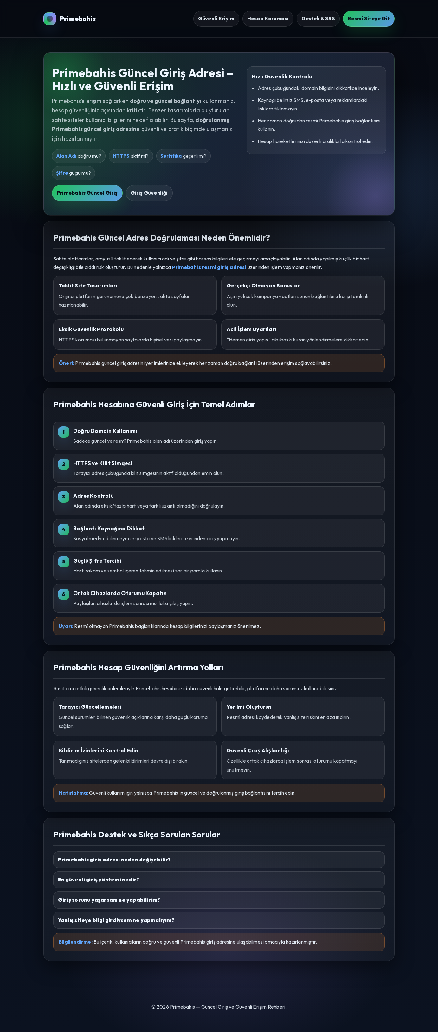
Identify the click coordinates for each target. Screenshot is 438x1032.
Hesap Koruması (268, 18)
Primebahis (69, 18)
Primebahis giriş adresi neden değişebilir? (114, 859)
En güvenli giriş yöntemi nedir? (98, 879)
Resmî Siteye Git (369, 18)
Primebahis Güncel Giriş (87, 193)
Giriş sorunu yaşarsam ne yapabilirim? (109, 900)
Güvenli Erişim (216, 18)
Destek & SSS (318, 18)
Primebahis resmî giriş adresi (209, 267)
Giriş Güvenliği (149, 193)
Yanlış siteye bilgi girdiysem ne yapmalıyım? (116, 920)
